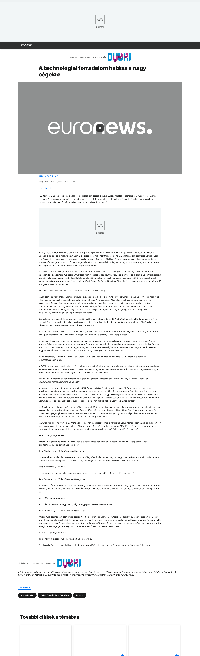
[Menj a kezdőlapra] (25, 45)
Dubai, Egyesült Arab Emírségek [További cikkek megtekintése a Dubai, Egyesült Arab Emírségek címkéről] (55, 595)
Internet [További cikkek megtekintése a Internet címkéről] (79, 595)
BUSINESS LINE (48, 176)
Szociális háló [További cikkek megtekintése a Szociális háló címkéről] (27, 595)
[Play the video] (100, 128)
